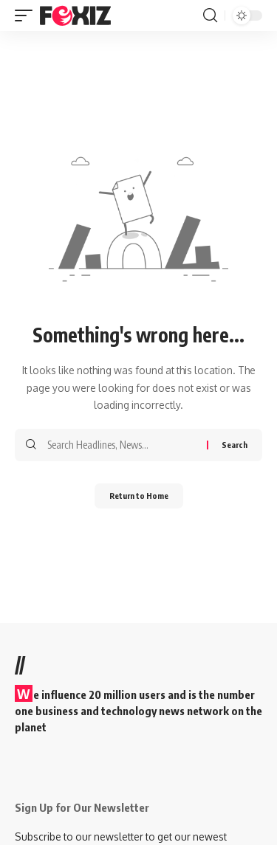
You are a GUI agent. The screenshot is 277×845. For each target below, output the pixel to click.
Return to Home (138, 495)
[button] (27, 15)
